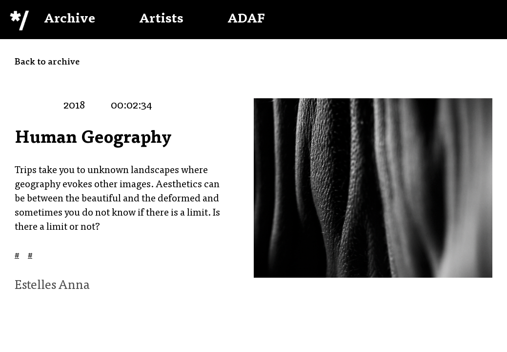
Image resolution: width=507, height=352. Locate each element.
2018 (74, 106)
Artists (161, 19)
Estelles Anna (52, 286)
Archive (69, 19)
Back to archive (47, 62)
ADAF (246, 19)
